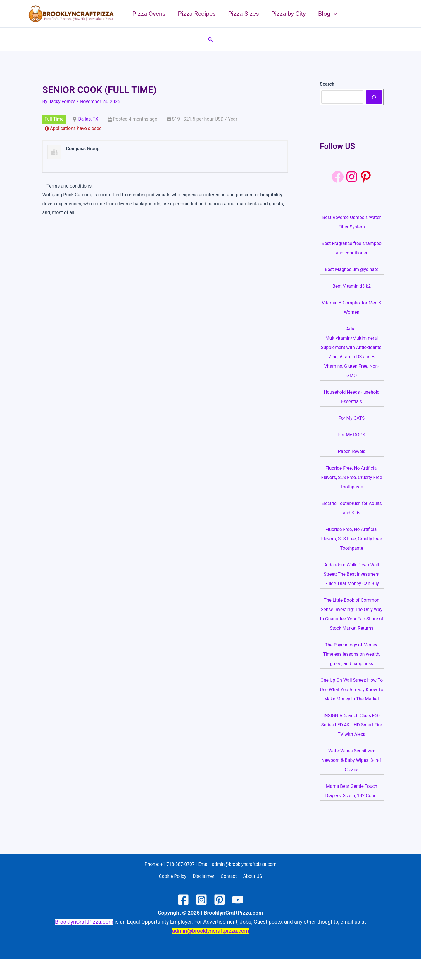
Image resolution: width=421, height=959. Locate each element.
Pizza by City (288, 13)
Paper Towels (352, 451)
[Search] (374, 97)
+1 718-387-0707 (176, 864)
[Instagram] (201, 900)
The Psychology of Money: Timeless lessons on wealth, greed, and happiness (351, 654)
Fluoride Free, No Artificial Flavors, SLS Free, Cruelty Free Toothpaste (351, 477)
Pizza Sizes (243, 13)
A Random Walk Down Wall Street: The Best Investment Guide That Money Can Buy (351, 574)
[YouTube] (238, 900)
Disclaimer (204, 876)
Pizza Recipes (197, 13)
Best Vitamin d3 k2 (351, 286)
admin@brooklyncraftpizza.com (245, 864)
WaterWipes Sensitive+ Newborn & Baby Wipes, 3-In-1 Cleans (352, 769)
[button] (333, 13)
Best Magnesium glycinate (351, 269)
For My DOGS (351, 435)
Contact (228, 876)
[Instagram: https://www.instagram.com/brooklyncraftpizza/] (352, 177)
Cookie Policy (175, 876)
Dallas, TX (88, 119)
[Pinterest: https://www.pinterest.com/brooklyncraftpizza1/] (366, 177)
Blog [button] (327, 13)
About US (250, 876)
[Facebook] (338, 177)
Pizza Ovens (149, 13)
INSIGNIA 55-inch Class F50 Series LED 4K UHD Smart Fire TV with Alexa (351, 734)
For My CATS (351, 418)
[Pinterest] (219, 900)
